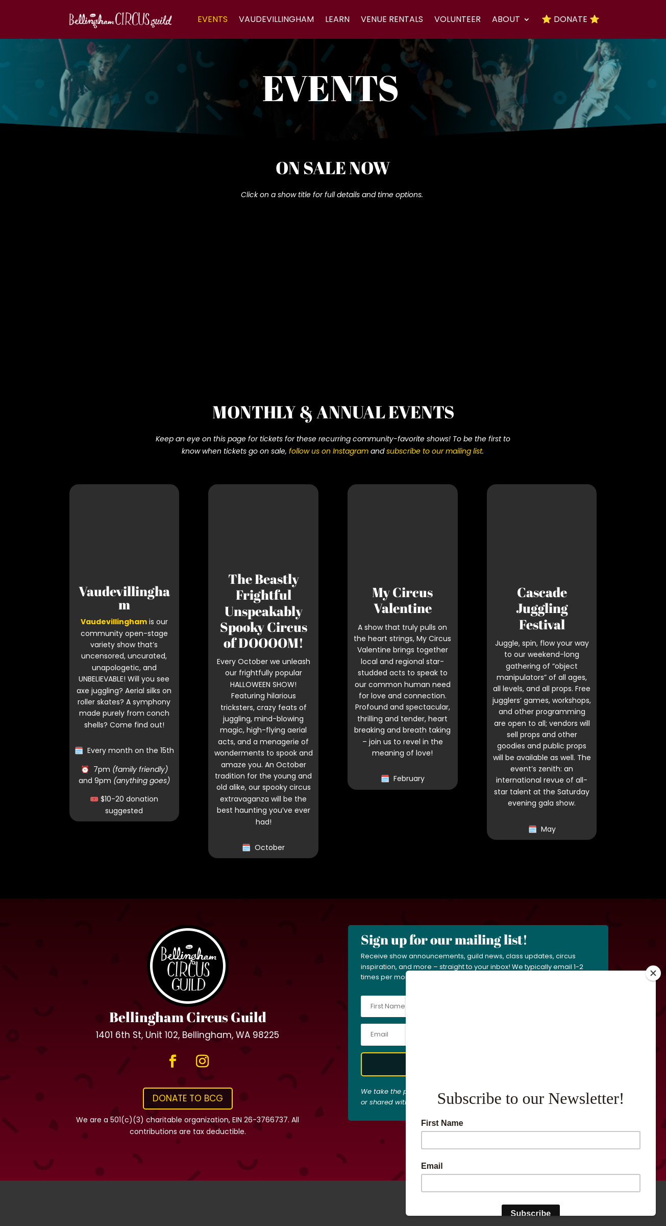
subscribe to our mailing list (434, 451)
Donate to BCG (188, 1098)
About (506, 19)
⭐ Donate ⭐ (570, 19)
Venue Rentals (392, 19)
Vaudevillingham (276, 19)
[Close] (653, 973)
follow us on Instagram (328, 451)
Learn (337, 19)
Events (213, 19)
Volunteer (457, 19)
